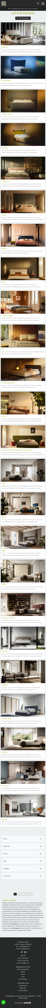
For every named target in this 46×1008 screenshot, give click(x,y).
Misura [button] (5, 853)
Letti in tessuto (33, 8)
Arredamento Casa (18, 8)
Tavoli (23, 974)
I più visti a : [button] (7, 876)
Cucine (23, 955)
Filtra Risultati (23, 18)
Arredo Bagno (22, 979)
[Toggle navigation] (43, 3)
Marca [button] (5, 838)
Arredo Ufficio (23, 990)
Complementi (23, 985)
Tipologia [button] (6, 868)
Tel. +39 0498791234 (23, 946)
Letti (26, 8)
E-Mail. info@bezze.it (23, 948)
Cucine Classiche (22, 960)
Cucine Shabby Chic (23, 963)
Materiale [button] (6, 846)
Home (9, 8)
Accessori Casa (23, 983)
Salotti (23, 972)
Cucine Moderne (23, 958)
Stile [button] (4, 861)
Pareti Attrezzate (23, 969)
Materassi (23, 988)
